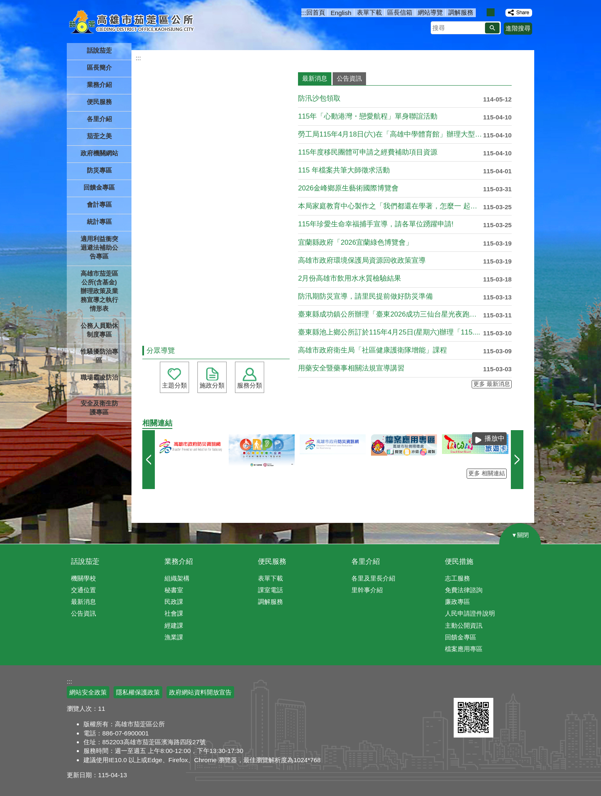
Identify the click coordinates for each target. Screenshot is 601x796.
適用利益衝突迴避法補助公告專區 (99, 247)
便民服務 (272, 561)
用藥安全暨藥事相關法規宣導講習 (351, 368)
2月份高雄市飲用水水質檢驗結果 (349, 278)
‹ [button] (148, 459)
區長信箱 (399, 12)
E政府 (463, 687)
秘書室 (173, 589)
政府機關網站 (99, 153)
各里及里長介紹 (373, 578)
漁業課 (173, 637)
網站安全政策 (88, 692)
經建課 (173, 625)
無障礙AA (504, 688)
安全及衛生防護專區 (99, 408)
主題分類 (174, 385)
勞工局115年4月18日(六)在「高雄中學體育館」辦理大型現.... (390, 134)
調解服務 (460, 12)
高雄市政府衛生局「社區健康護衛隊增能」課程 (372, 350)
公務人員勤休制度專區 (99, 330)
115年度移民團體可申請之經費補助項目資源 (367, 152)
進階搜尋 (517, 28)
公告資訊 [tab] (349, 78)
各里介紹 (365, 561)
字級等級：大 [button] (499, 12)
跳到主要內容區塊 (4, 4)
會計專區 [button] (99, 204)
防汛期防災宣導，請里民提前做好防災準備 (365, 296)
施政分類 (212, 385)
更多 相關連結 (486, 473)
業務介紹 (178, 561)
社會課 (173, 613)
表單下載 (369, 12)
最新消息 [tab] (314, 78)
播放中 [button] (495, 438)
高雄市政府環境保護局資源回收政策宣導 (362, 260)
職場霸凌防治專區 (99, 382)
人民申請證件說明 (470, 613)
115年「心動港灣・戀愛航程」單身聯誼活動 (367, 116)
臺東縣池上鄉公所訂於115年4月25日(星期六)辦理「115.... (389, 332)
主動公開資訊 (463, 625)
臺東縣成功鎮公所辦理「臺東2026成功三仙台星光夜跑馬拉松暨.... (390, 314)
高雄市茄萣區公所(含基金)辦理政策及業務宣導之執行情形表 (99, 291)
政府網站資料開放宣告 (200, 692)
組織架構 (176, 578)
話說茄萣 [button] (99, 50)
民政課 (173, 601)
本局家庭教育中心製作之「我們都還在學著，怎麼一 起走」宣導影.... (390, 206)
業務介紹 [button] (99, 84)
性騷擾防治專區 (99, 356)
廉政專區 (457, 601)
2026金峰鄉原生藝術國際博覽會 (348, 188)
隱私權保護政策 (138, 692)
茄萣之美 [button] (99, 135)
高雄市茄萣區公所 (132, 23)
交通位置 (83, 589)
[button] (492, 28)
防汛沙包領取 (319, 98)
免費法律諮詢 (463, 589)
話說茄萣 (85, 561)
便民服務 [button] (99, 101)
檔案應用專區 (463, 648)
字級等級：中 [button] (491, 12)
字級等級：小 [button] (481, 12)
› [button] (517, 459)
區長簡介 (99, 67)
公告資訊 (83, 613)
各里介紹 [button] (99, 118)
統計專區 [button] (99, 221)
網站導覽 (430, 12)
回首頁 (315, 12)
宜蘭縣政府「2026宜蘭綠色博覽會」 (355, 242)
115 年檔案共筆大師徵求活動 (344, 170)
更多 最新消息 (491, 384)
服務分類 (249, 385)
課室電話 (270, 589)
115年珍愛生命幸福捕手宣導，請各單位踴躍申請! (376, 224)
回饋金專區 (99, 187)
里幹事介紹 (367, 589)
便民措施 (459, 561)
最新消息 (83, 601)
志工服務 (457, 578)
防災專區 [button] (99, 170)
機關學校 (83, 578)
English (341, 12)
